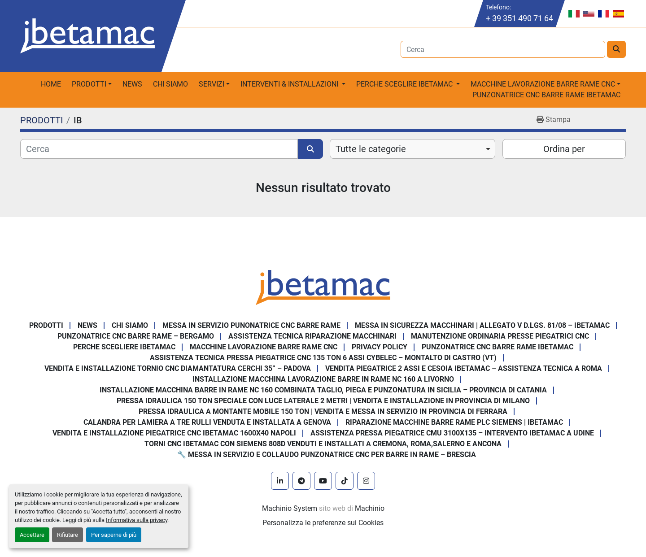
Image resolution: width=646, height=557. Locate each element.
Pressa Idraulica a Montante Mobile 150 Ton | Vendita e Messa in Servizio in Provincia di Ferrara (323, 411)
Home (51, 84)
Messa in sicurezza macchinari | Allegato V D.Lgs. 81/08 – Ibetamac (482, 325)
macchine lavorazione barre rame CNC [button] (543, 84)
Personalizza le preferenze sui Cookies (323, 522)
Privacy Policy (379, 347)
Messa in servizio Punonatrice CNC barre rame (251, 325)
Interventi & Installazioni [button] (290, 84)
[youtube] (323, 481)
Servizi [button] (211, 84)
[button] (92, 84)
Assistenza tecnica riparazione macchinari (312, 336)
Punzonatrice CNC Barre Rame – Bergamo (135, 336)
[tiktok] (345, 481)
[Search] (503, 49)
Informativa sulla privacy (136, 520)
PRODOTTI (89, 84)
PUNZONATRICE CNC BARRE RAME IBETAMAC (546, 95)
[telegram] (301, 481)
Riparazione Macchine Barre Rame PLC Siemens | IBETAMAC (454, 422)
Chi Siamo (170, 84)
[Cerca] (159, 149)
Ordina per (564, 149)
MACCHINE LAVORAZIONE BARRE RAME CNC (263, 347)
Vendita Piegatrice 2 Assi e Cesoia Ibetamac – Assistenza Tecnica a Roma (463, 368)
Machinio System (289, 508)
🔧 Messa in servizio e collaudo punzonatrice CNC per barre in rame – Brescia (326, 454)
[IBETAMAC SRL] (323, 287)
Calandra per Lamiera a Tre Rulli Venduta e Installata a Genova (207, 422)
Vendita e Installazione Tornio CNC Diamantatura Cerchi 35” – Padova (177, 368)
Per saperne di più (113, 534)
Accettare (32, 534)
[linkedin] (280, 481)
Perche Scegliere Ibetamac (124, 347)
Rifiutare (67, 534)
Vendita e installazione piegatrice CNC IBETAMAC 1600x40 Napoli (174, 433)
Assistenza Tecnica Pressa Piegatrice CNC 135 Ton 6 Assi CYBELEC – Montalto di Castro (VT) (323, 357)
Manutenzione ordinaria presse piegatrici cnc (500, 336)
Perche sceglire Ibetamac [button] (405, 84)
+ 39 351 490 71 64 (519, 18)
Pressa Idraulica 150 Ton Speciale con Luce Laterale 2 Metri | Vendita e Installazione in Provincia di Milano (323, 400)
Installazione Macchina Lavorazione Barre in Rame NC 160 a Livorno (323, 379)
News (132, 84)
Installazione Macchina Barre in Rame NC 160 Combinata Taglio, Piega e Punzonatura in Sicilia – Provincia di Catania (323, 390)
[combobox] (412, 149)
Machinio (369, 508)
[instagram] (366, 481)
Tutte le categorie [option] (371, 149)
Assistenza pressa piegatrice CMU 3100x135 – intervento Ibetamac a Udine (452, 433)
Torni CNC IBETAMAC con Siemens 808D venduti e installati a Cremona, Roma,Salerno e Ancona (323, 444)
